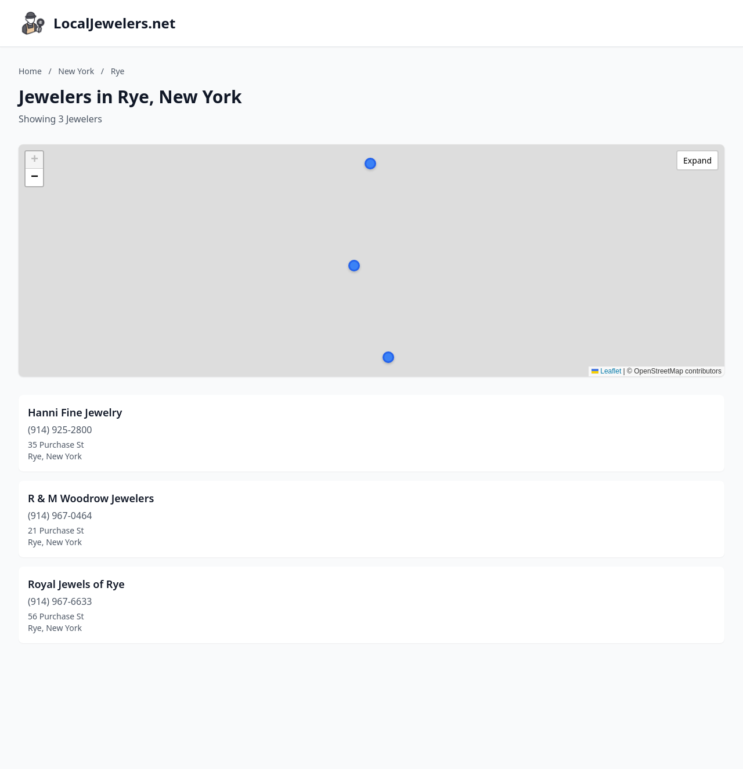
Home (30, 71)
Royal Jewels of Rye (76, 584)
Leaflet (606, 371)
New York (76, 71)
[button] (354, 265)
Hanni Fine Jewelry (75, 412)
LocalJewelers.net (114, 23)
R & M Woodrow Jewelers (91, 498)
